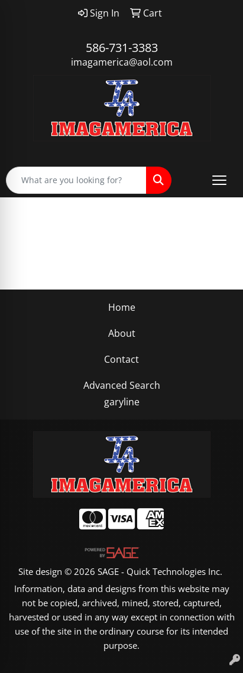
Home (121, 307)
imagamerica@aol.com (122, 62)
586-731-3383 (122, 48)
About (121, 333)
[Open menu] (219, 180)
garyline (122, 401)
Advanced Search (121, 385)
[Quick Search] (76, 180)
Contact (121, 359)
